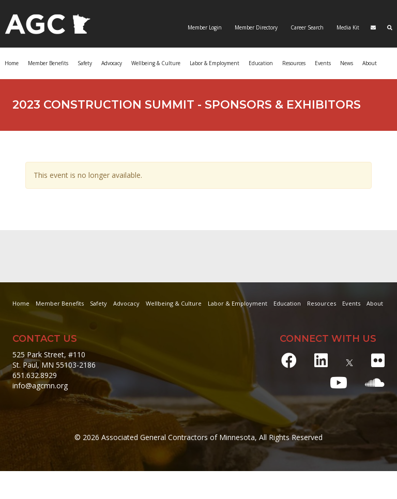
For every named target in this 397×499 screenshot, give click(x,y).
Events (323, 63)
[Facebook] (289, 360)
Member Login (205, 27)
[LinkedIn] (321, 360)
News (346, 63)
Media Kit (347, 27)
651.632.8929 (34, 375)
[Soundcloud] (375, 382)
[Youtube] (338, 382)
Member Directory (255, 27)
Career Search (306, 27)
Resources (294, 63)
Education (261, 63)
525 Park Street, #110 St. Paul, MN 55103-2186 (54, 360)
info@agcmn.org (40, 385)
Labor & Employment (214, 63)
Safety (85, 63)
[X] (349, 360)
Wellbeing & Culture (155, 63)
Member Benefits (48, 63)
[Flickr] (378, 360)
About (369, 63)
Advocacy (111, 63)
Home (12, 63)
